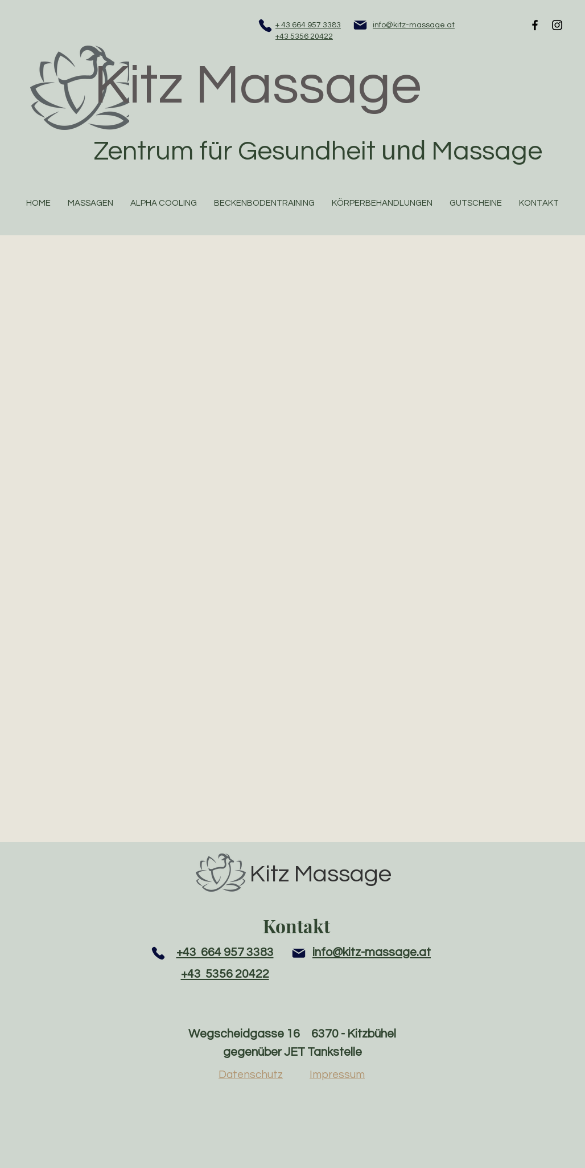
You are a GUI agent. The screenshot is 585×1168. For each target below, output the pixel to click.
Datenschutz (251, 1074)
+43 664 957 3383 (225, 952)
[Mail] (360, 25)
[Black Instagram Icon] (557, 25)
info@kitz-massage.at (414, 25)
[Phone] (265, 25)
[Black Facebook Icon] (535, 25)
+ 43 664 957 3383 (308, 25)
